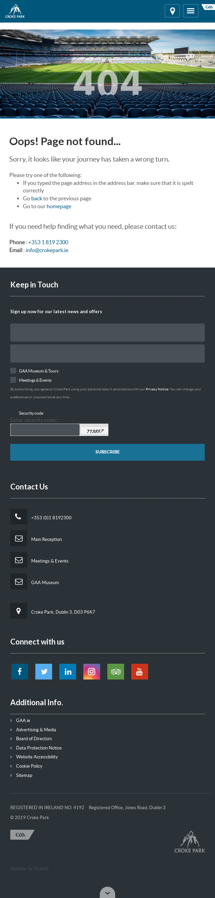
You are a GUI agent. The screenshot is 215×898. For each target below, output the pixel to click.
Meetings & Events (39, 560)
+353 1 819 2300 (48, 242)
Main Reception (36, 538)
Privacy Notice (157, 389)
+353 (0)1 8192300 (41, 516)
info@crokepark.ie (47, 250)
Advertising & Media (33, 729)
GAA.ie (20, 720)
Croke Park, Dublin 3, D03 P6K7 (52, 611)
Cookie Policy (26, 766)
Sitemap (21, 775)
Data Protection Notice (36, 748)
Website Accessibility (34, 756)
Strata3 (41, 868)
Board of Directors (31, 738)
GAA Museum (34, 581)
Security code (31, 413)
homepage (59, 206)
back (36, 198)
